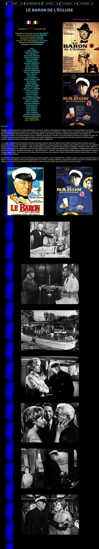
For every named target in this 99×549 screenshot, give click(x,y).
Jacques (31, 67)
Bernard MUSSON (32, 69)
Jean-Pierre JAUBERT (32, 89)
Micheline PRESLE (32, 52)
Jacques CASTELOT (32, 57)
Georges (32, 96)
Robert (32, 91)
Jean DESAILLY (32, 54)
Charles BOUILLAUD (32, 80)
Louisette (32, 70)
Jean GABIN (31, 50)
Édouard (32, 98)
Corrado (32, 114)
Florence (31, 102)
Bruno (32, 81)
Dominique (32, 103)
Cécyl (32, 107)
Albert (31, 74)
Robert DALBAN (32, 65)
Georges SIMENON (39, 35)
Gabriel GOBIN (31, 94)
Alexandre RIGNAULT (32, 63)
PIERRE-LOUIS (31, 61)
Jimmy (32, 113)
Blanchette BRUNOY (32, 56)
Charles (32, 72)
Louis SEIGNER (32, 59)
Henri (37, 44)
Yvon (31, 109)
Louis (32, 78)
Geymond (32, 100)
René (32, 76)
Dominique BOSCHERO (32, 116)
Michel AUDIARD (37, 39)
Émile (31, 92)
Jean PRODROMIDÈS (36, 42)
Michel (31, 87)
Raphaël (32, 85)
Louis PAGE (42, 41)
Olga (32, 83)
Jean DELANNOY (41, 33)
